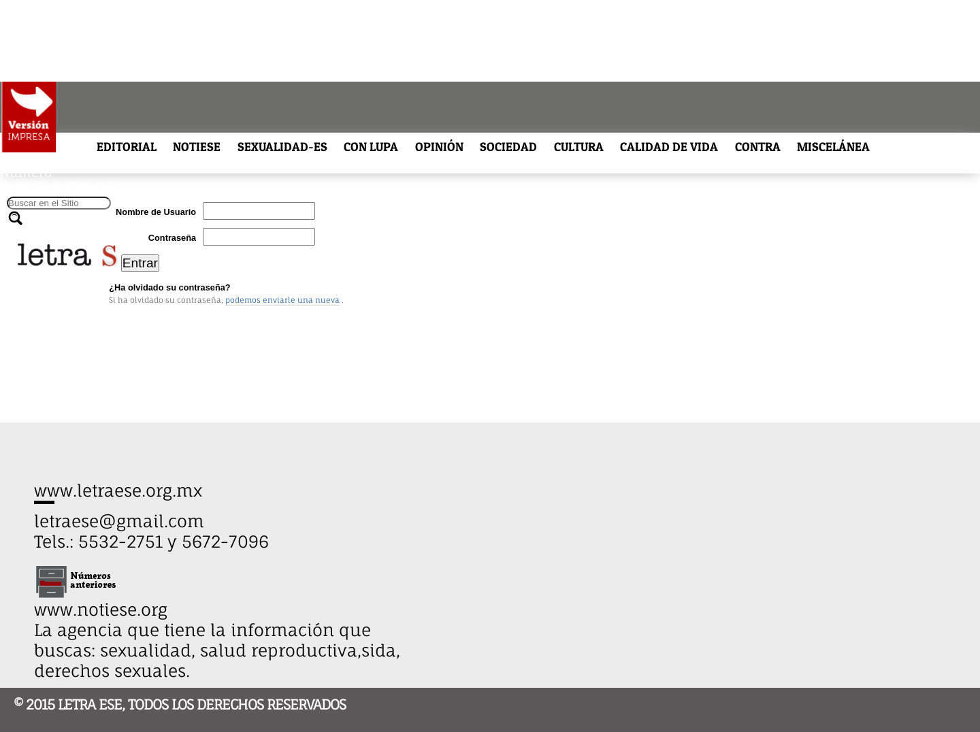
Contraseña (172, 238)
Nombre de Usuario (156, 212)
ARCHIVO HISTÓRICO (56, 158)
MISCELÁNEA (833, 146)
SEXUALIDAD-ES (282, 146)
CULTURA (579, 146)
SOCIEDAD (508, 146)
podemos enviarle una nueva (282, 300)
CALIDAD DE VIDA (669, 146)
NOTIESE (196, 146)
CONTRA (758, 146)
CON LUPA (371, 146)
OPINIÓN (439, 146)
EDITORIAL (127, 146)
